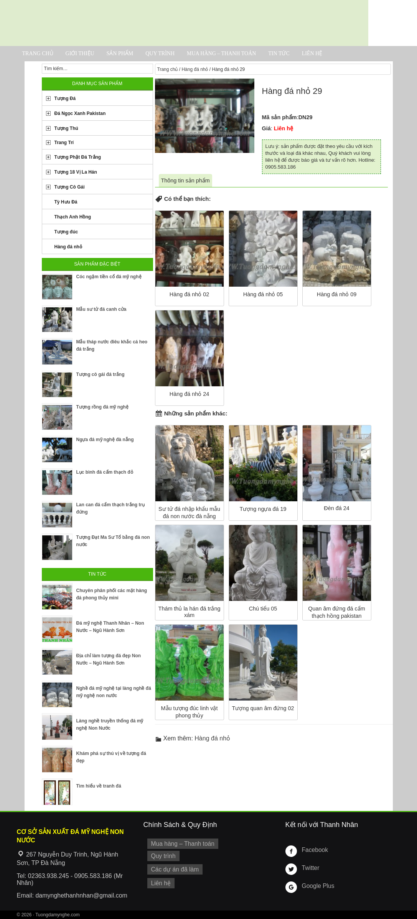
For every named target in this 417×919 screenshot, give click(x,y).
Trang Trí (64, 142)
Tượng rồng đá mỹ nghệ (102, 407)
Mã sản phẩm (279, 117)
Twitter (310, 868)
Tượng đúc (66, 232)
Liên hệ (312, 53)
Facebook (314, 850)
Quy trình (160, 53)
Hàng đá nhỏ (194, 69)
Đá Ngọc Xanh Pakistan (80, 113)
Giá (266, 128)
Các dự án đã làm (173, 867)
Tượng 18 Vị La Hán (75, 172)
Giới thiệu (80, 53)
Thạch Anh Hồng (72, 217)
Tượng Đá (65, 98)
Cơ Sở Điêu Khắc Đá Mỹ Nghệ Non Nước (184, 23)
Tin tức (278, 53)
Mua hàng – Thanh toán (221, 53)
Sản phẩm (120, 53)
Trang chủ (37, 53)
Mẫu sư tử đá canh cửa (101, 309)
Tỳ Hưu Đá (65, 202)
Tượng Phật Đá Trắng (77, 157)
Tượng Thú (66, 128)
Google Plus (317, 886)
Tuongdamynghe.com (57, 914)
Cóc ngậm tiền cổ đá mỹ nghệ (109, 276)
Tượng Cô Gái (69, 187)
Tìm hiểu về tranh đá (98, 786)
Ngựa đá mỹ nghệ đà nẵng (105, 439)
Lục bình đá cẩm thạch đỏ (104, 472)
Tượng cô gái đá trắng (100, 374)
